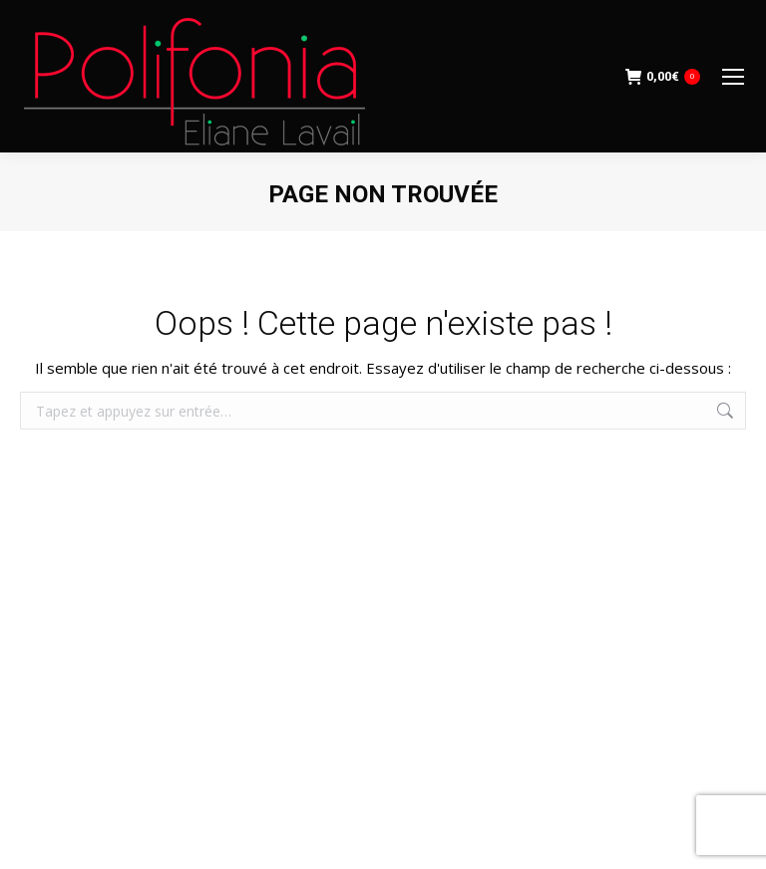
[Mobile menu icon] (733, 77)
